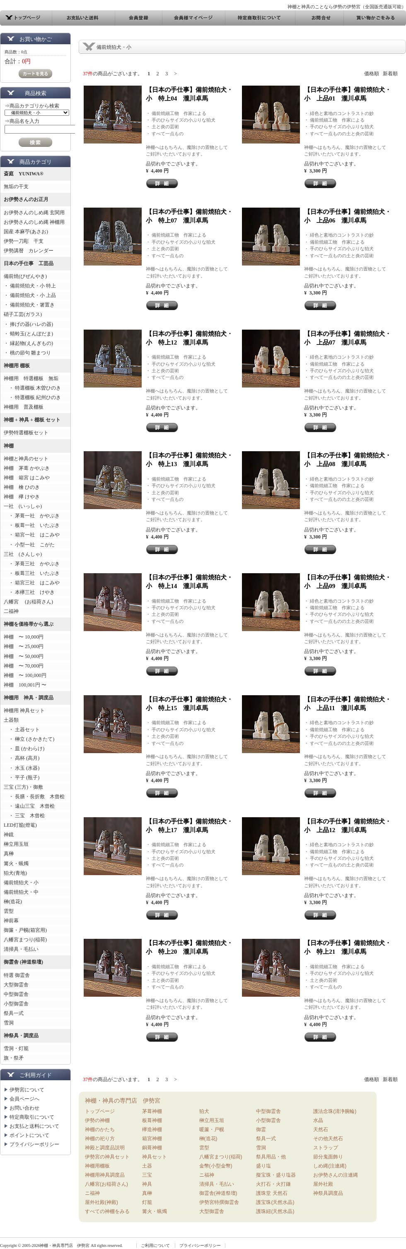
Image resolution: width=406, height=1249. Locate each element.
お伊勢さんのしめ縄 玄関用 (34, 212)
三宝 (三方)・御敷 (23, 787)
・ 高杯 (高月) (21, 758)
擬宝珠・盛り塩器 (276, 1175)
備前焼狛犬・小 (21, 882)
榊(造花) (13, 901)
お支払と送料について (34, 1126)
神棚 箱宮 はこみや (27, 478)
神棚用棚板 (97, 1166)
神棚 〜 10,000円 (24, 637)
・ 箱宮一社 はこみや (32, 535)
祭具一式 (14, 1013)
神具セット (154, 1157)
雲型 (9, 911)
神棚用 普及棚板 (24, 407)
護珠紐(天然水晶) (275, 1211)
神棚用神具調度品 (105, 1175)
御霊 (261, 1129)
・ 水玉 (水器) (21, 768)
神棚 (9, 446)
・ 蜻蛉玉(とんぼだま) (28, 334)
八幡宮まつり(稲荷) (25, 940)
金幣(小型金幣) (215, 1166)
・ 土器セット (22, 729)
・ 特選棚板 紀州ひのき (32, 397)
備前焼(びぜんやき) (25, 276)
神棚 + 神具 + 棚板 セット (32, 420)
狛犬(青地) (15, 873)
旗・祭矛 (14, 1058)
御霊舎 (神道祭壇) (23, 962)
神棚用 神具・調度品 (28, 698)
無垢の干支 (16, 186)
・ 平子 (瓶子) (21, 777)
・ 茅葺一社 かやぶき (32, 516)
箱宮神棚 (152, 1138)
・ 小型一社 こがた (29, 545)
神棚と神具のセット (26, 459)
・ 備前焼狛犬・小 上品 (30, 295)
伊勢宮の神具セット (107, 1157)
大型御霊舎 (16, 985)
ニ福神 (92, 1193)
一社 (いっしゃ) (23, 506)
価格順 (371, 74)
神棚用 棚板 (17, 365)
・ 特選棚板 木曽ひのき (32, 388)
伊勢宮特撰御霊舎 (219, 1202)
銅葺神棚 (152, 1148)
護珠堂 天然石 (271, 1193)
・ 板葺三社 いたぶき (32, 573)
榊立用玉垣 (16, 844)
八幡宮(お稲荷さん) (106, 1184)
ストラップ (325, 1148)
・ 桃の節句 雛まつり (27, 353)
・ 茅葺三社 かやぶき (32, 564)
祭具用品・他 (271, 1157)
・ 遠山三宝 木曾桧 (29, 806)
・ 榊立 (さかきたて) (29, 739)
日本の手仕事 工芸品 (28, 263)
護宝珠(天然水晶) (275, 1202)
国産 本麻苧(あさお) (28, 231)
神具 (147, 1184)
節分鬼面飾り (328, 1157)
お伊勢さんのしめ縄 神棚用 (34, 222)
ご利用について (155, 1245)
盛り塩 (263, 1166)
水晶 (318, 1120)
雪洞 (9, 1023)
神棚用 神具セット (24, 710)
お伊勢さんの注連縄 (335, 1175)
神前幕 (11, 921)
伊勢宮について (27, 1090)
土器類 (11, 720)
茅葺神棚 (152, 1111)
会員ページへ (24, 1099)
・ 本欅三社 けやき (29, 592)
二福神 (11, 611)
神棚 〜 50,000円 (24, 656)
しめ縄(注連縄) (329, 1166)
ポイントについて (29, 1135)
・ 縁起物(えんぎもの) (28, 343)
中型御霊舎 (16, 994)
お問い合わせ (24, 1108)
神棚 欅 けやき (22, 497)
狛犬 (204, 1111)
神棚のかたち (100, 1129)
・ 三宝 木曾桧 (24, 815)
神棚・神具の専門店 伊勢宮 (122, 1100)
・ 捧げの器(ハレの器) (28, 324)
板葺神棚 (152, 1120)
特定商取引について (32, 1117)
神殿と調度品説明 (105, 1148)
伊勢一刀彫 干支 (24, 241)
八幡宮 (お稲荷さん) (28, 602)
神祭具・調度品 (21, 1035)
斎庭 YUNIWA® (24, 174)
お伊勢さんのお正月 (26, 199)
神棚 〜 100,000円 (25, 675)
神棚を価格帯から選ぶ (28, 624)
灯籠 (147, 1202)
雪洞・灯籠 (16, 1048)
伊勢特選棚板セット (26, 432)
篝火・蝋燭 (16, 863)
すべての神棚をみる (107, 1211)
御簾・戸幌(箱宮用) (25, 930)
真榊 (9, 854)
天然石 (320, 1129)
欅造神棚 (152, 1129)
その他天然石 (328, 1138)
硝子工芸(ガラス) (23, 314)
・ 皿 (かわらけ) (24, 748)
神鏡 (9, 834)
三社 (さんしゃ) (23, 554)
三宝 (147, 1175)
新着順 (390, 74)
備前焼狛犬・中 (21, 892)
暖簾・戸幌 (211, 1129)
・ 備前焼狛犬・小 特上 (30, 286)
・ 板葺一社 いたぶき (32, 525)
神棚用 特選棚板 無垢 (31, 378)
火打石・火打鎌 (273, 1184)
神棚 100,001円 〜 (25, 685)
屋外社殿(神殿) (101, 1202)
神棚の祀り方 (100, 1138)
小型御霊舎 (16, 1004)
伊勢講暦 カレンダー (28, 251)
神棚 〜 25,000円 (24, 646)
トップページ (100, 1111)
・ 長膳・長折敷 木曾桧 (34, 796)
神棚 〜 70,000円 (24, 666)
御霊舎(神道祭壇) (218, 1193)
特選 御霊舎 (17, 975)
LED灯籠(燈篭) (20, 825)
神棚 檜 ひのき (22, 487)
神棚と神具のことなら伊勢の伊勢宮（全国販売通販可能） (347, 6)
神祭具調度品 (328, 1193)
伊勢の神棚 (97, 1120)
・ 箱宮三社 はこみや (32, 583)
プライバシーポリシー (34, 1144)
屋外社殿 (323, 1184)
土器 (147, 1166)
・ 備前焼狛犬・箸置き (29, 305)
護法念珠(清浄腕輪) (334, 1111)
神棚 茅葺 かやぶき (27, 468)
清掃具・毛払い (21, 949)
